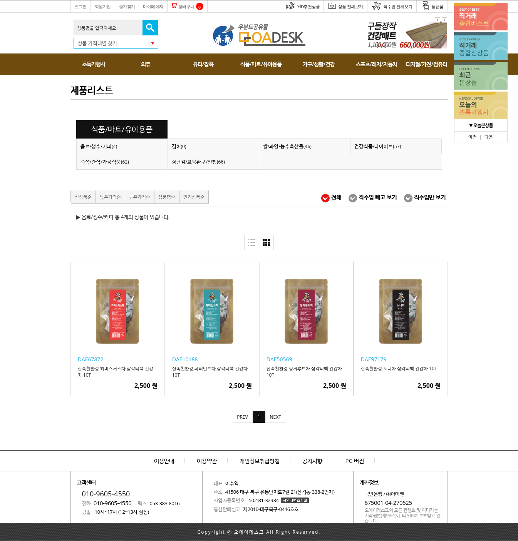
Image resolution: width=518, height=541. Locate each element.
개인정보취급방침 (260, 460)
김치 (179, 146)
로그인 (81, 6)
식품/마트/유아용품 (261, 64)
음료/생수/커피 (98, 146)
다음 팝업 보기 (444, 20)
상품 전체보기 (345, 6)
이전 (472, 137)
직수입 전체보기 (391, 6)
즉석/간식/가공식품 (104, 161)
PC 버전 (354, 460)
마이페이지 (153, 6)
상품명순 (166, 197)
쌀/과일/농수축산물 (287, 146)
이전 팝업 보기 (437, 20)
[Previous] (242, 417)
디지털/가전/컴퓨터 (426, 64)
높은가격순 (139, 197)
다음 (488, 137)
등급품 (432, 6)
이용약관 (207, 460)
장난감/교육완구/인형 (198, 161)
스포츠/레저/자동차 (376, 64)
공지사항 (312, 460)
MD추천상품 (303, 6)
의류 (145, 64)
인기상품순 (194, 197)
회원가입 (103, 6)
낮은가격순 (110, 197)
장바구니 (182, 6)
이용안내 (164, 460)
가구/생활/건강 (319, 64)
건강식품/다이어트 (377, 146)
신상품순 (83, 197)
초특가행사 (93, 64)
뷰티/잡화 (203, 64)
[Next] (275, 417)
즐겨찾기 (127, 6)
